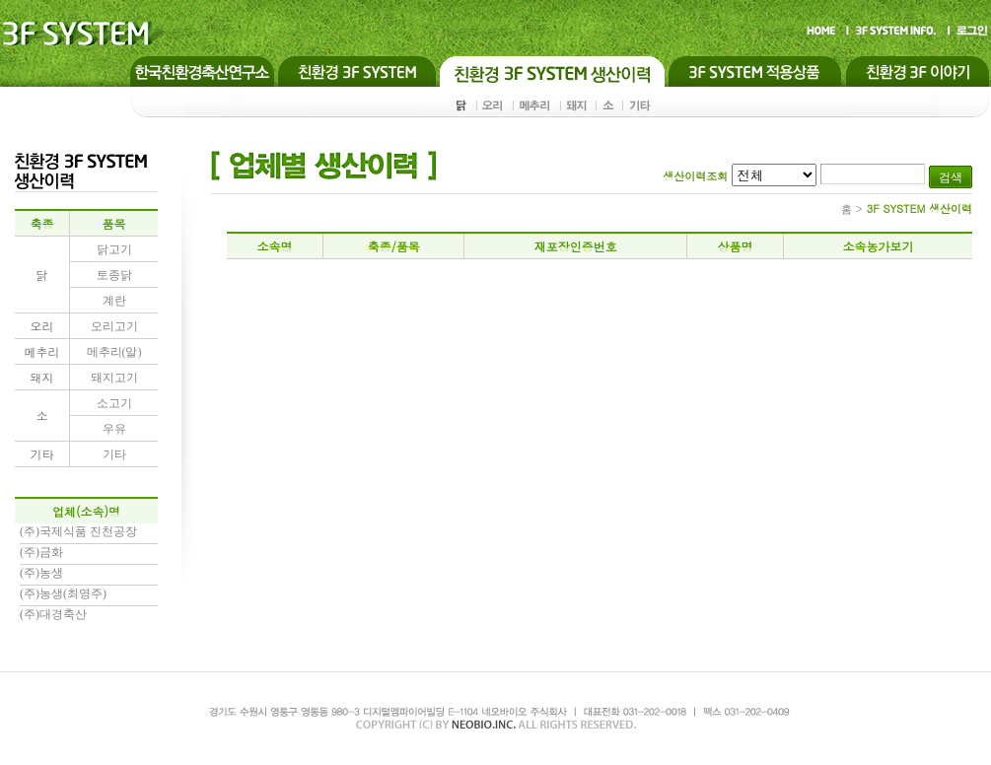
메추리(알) (114, 352)
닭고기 (114, 249)
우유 (114, 429)
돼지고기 (114, 377)
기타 (114, 454)
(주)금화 (41, 552)
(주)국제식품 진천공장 (78, 531)
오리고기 (114, 326)
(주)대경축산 (53, 614)
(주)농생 (41, 573)
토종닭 (114, 275)
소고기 (114, 403)
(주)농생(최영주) (63, 593)
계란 (114, 301)
